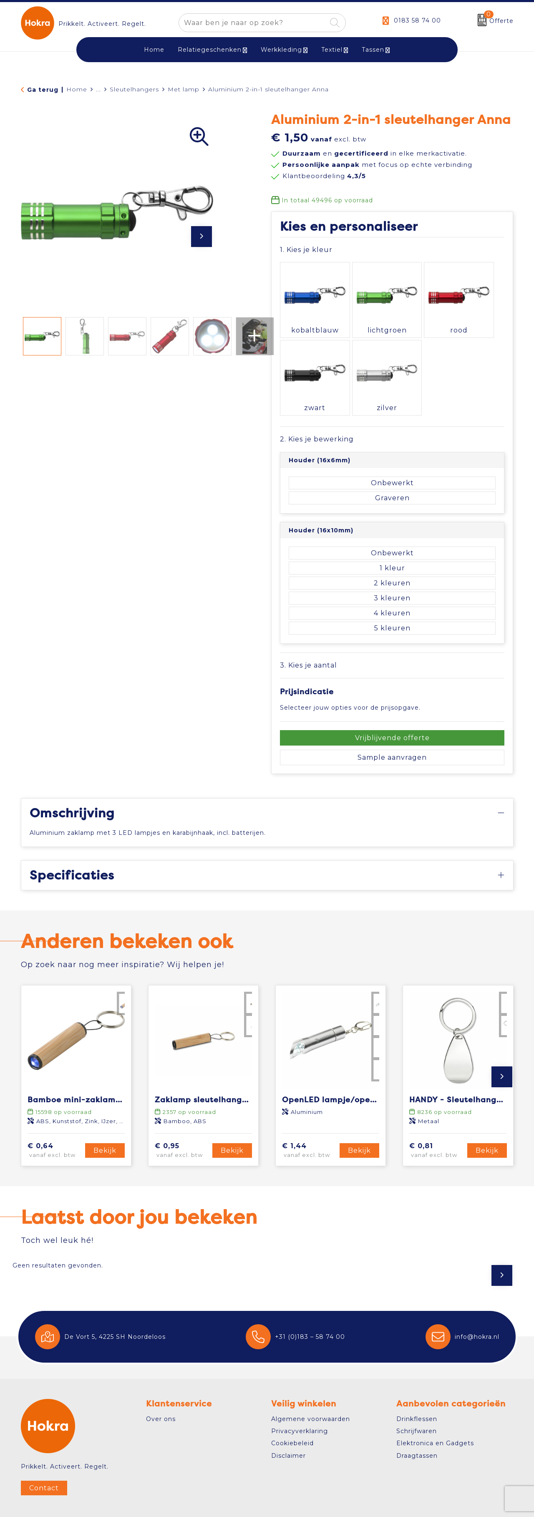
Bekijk (104, 1119)
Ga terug (42, 89)
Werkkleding (281, 49)
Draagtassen (417, 1423)
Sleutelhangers (134, 89)
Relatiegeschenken (210, 49)
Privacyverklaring (299, 1399)
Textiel (332, 49)
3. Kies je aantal (308, 633)
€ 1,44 (309, 1119)
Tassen (373, 49)
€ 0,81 (436, 1119)
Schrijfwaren (416, 1399)
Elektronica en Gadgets (435, 1411)
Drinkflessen (416, 1387)
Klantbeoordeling (324, 176)
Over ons (161, 1387)
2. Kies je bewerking (317, 407)
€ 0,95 (182, 1119)
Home (76, 89)
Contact (44, 1456)
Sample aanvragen (392, 726)
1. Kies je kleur (306, 250)
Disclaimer (288, 1423)
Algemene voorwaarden (310, 1387)
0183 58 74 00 (417, 20)
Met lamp (183, 89)
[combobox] (252, 22)
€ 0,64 (55, 1119)
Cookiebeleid (292, 1411)
